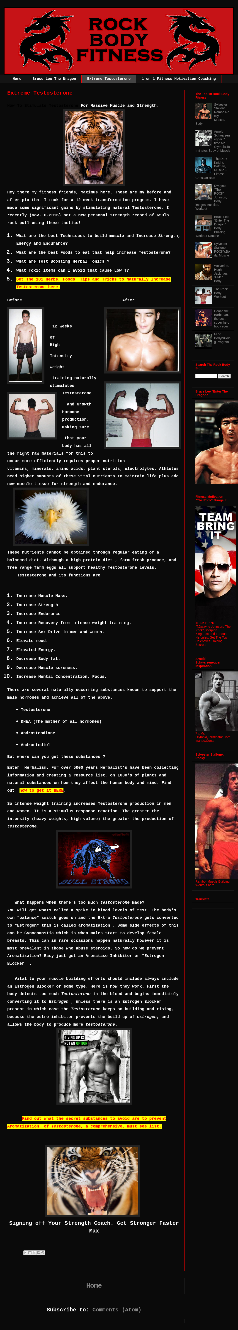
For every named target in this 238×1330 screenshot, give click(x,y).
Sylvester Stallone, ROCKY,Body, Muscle (222, 249)
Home (17, 79)
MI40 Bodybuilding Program (222, 338)
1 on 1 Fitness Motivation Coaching (179, 79)
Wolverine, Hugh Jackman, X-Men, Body (221, 273)
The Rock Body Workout (221, 293)
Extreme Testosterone (109, 79)
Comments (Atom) (116, 1310)
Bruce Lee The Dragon (54, 79)
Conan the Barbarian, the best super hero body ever (221, 318)
